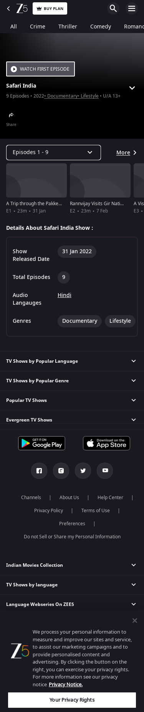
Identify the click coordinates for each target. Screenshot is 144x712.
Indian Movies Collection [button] (34, 565)
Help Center (110, 497)
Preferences (72, 523)
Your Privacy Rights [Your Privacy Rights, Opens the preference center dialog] (72, 700)
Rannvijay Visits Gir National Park (105, 203)
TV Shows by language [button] (32, 584)
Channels (31, 497)
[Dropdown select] (54, 152)
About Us (69, 497)
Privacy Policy (48, 510)
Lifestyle (90, 96)
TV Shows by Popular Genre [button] (37, 380)
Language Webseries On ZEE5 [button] (40, 604)
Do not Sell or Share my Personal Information (72, 536)
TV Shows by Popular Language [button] (42, 361)
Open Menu (132, 8)
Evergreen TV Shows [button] (29, 420)
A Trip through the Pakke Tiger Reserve (47, 203)
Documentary (62, 96)
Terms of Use (95, 510)
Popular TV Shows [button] (26, 400)
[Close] (134, 620)
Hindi (64, 295)
